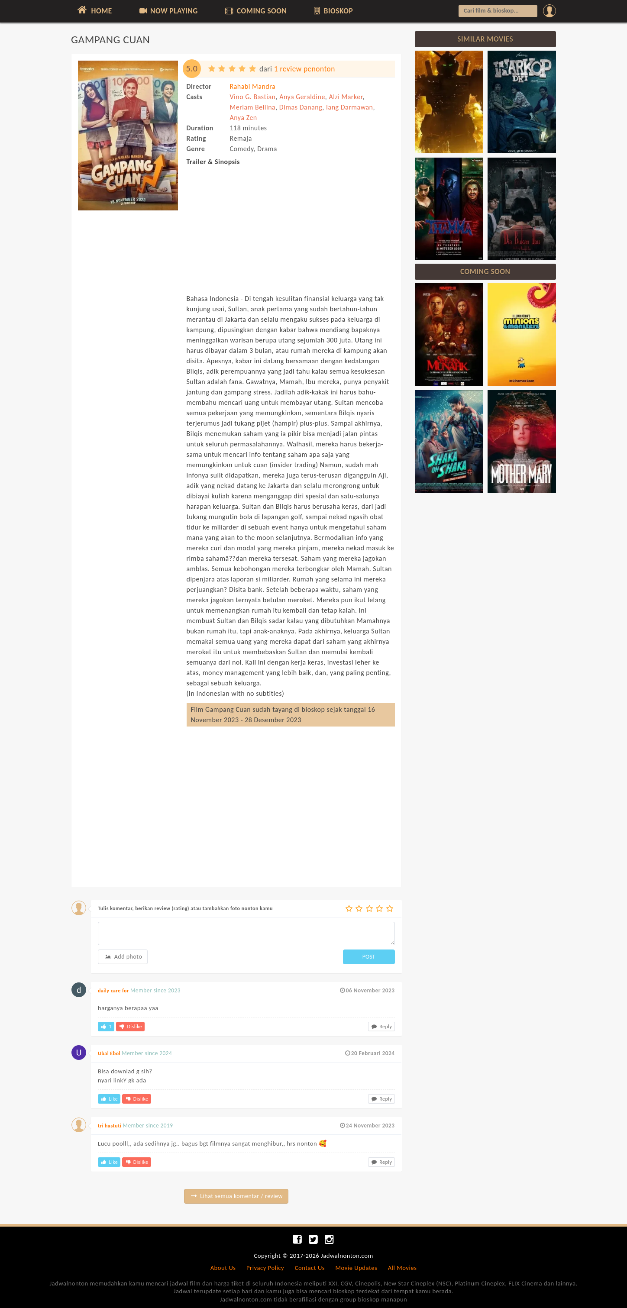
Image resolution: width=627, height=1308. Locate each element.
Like (109, 1099)
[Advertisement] (128, 345)
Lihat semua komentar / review (236, 1196)
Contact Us (310, 1268)
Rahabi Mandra (253, 86)
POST (368, 956)
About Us (223, 1268)
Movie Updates (356, 1268)
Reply (381, 1027)
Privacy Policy (265, 1268)
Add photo (122, 956)
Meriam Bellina (253, 107)
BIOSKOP (333, 11)
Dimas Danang (301, 107)
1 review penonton (304, 69)
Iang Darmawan (349, 107)
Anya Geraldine (302, 97)
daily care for (113, 991)
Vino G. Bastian (253, 97)
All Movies (402, 1268)
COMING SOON (255, 11)
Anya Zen (243, 117)
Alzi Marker (345, 97)
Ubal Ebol (109, 1053)
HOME (93, 10)
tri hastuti (109, 1126)
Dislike (130, 1027)
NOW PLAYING (168, 11)
